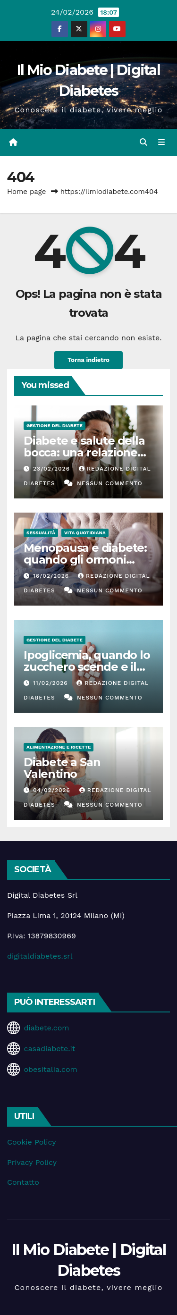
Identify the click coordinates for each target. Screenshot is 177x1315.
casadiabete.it (49, 1048)
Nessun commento (110, 483)
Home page (26, 191)
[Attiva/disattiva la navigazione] (161, 142)
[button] (143, 142)
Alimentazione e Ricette (58, 747)
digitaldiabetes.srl (40, 956)
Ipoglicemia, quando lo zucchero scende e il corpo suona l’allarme (87, 666)
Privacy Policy (32, 1162)
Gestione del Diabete (54, 425)
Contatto (23, 1182)
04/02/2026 (53, 790)
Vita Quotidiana (85, 532)
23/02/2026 (52, 468)
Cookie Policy (31, 1142)
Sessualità (40, 532)
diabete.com (46, 1027)
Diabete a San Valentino (62, 768)
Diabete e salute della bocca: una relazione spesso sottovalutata (84, 452)
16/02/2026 (52, 576)
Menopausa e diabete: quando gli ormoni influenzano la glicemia (88, 559)
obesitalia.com (50, 1069)
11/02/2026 (51, 683)
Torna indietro (88, 359)
